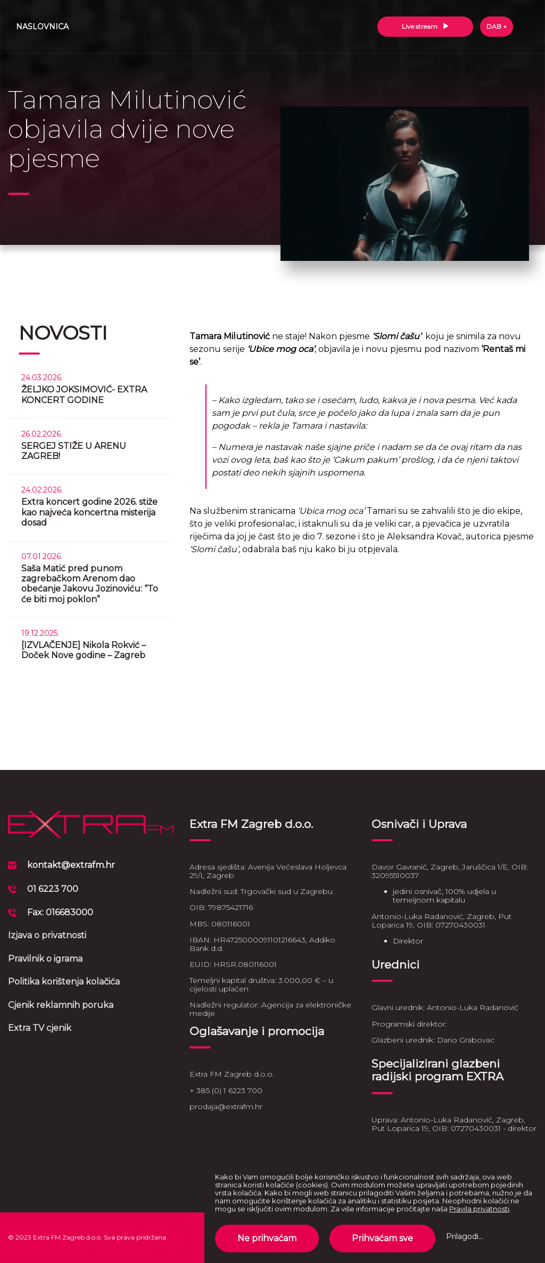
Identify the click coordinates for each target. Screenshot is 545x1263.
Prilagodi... (464, 1236)
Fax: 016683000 (60, 912)
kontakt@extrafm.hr (71, 865)
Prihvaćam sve (382, 1238)
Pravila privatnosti (479, 1208)
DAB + (496, 26)
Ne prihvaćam (266, 1238)
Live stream (425, 26)
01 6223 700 (52, 889)
